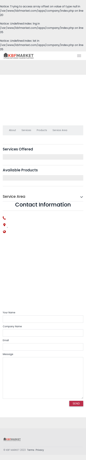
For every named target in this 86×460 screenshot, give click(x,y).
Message (8, 354)
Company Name (12, 326)
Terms (30, 450)
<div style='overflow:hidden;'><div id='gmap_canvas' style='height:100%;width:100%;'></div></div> (43, 275)
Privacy (40, 450)
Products (42, 130)
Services (26, 130)
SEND (76, 403)
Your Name (9, 312)
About (12, 130)
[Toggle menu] (79, 55)
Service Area (60, 130)
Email (6, 340)
